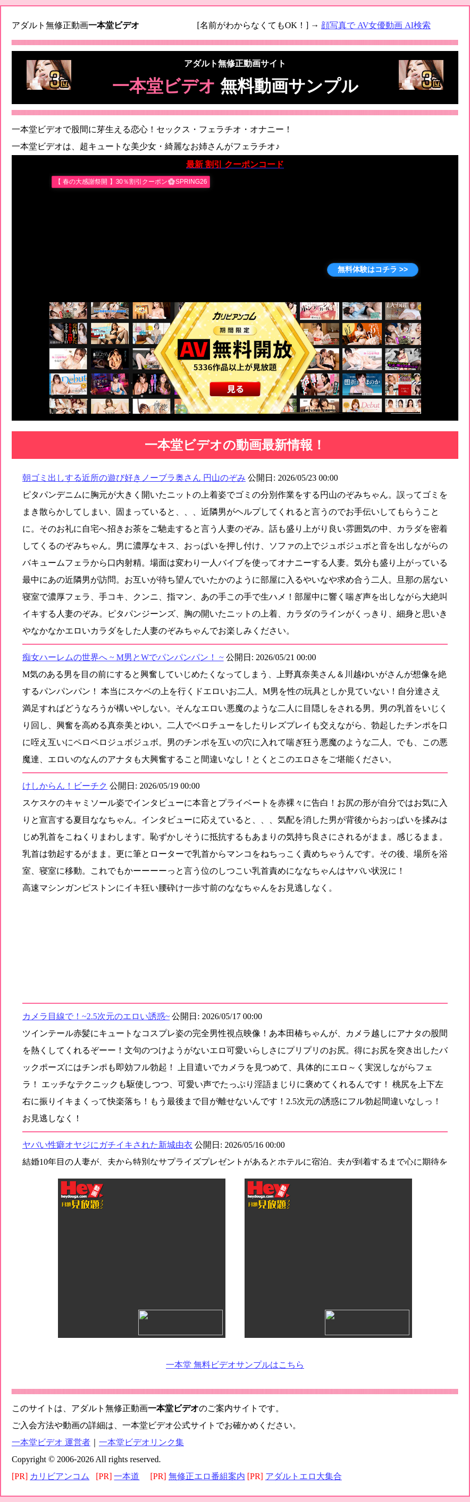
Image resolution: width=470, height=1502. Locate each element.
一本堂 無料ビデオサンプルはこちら (235, 1364)
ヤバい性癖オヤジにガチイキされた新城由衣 (107, 1144)
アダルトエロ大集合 (303, 1476)
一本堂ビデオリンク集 (141, 1442)
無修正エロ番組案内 (207, 1476)
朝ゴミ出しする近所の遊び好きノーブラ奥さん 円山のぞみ (134, 477)
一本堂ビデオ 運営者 (51, 1442)
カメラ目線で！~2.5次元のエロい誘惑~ (96, 1016)
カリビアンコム (59, 1476)
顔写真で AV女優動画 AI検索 (376, 25)
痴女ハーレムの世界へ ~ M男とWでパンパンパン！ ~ (123, 657)
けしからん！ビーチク (64, 785)
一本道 (126, 1476)
